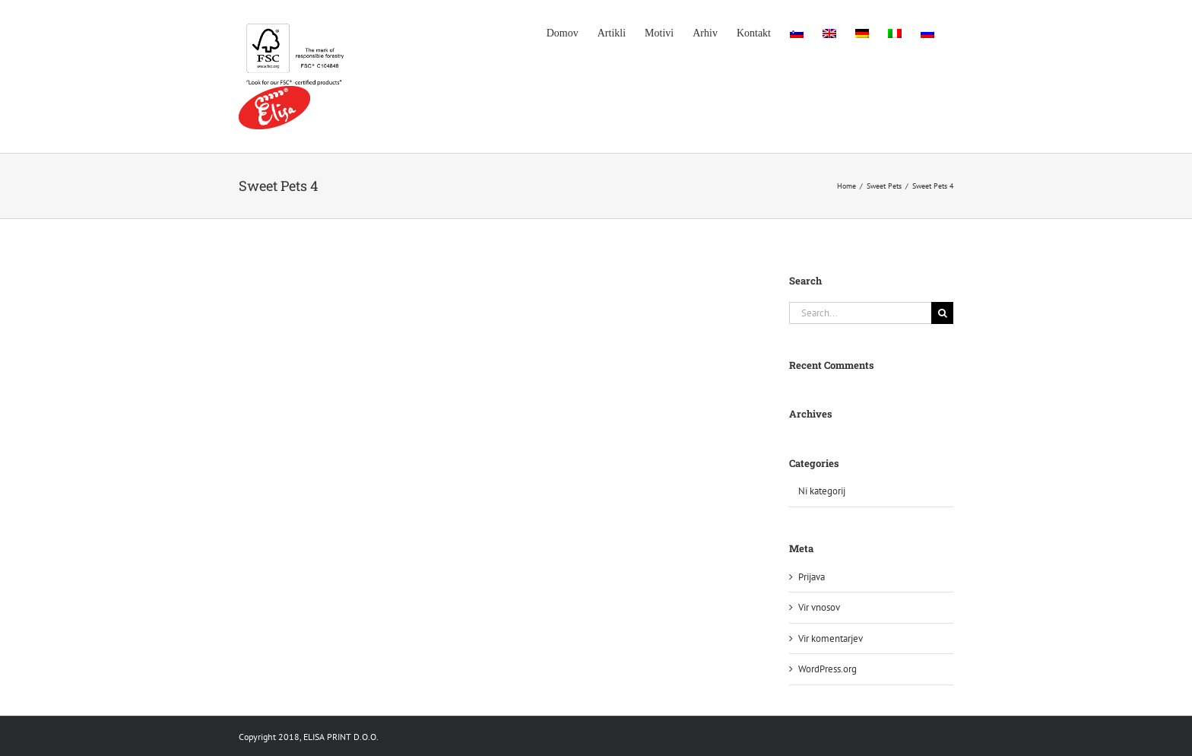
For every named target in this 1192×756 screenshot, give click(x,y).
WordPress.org (827, 668)
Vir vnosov (819, 607)
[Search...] (860, 313)
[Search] (942, 313)
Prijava (811, 576)
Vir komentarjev (830, 638)
